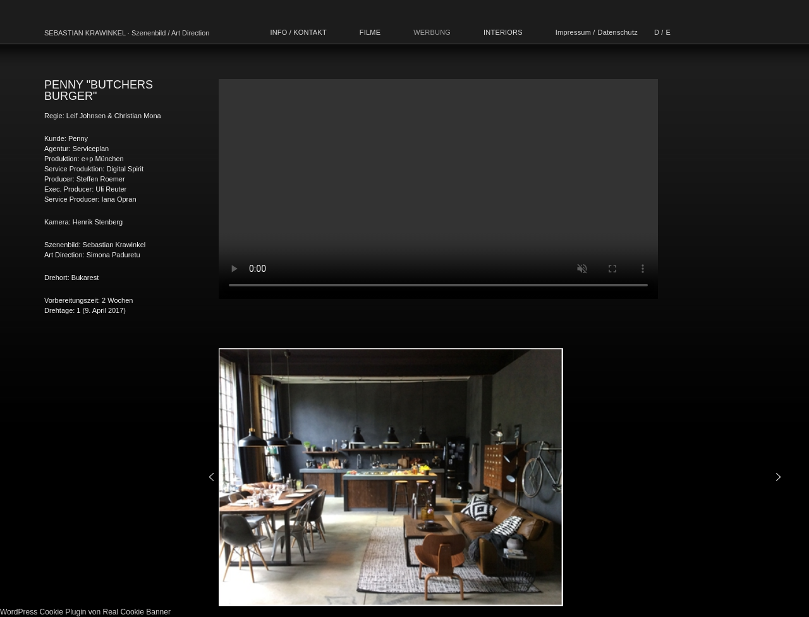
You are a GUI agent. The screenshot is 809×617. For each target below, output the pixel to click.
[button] (211, 477)
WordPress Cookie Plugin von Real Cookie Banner (85, 612)
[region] (495, 477)
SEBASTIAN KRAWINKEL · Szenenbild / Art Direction (126, 33)
